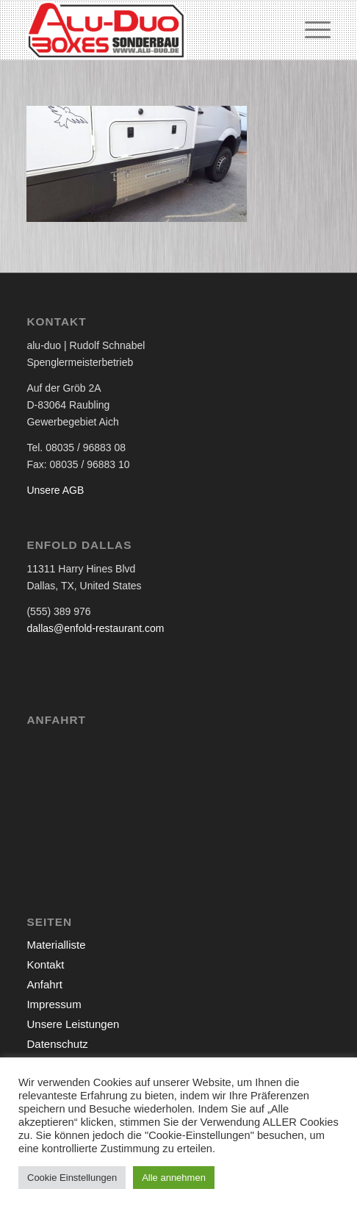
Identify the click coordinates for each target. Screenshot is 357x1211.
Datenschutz (56, 1044)
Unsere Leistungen (72, 1024)
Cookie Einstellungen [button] (72, 1177)
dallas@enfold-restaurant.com (95, 628)
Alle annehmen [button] (174, 1177)
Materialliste (55, 944)
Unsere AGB (55, 490)
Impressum (53, 1004)
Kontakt (45, 964)
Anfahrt (44, 984)
